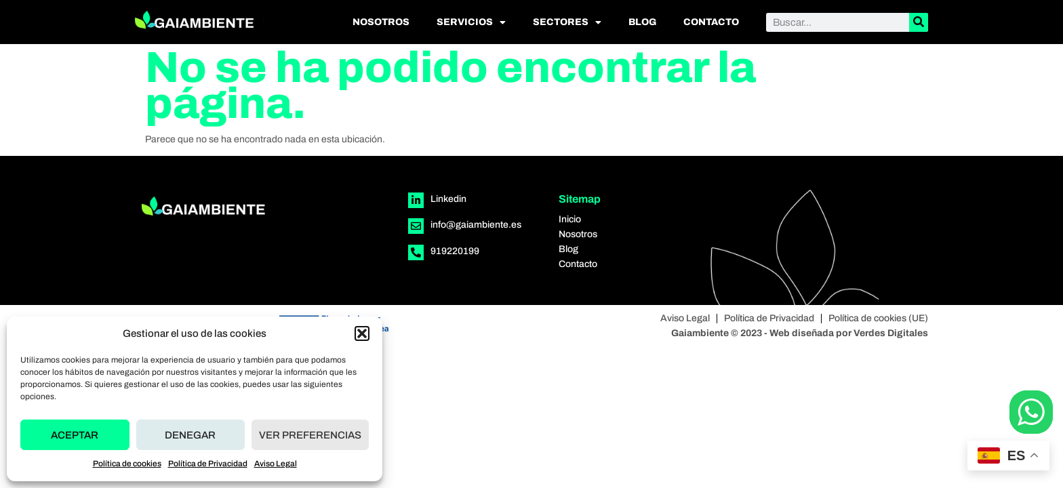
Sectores (567, 22)
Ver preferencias (310, 435)
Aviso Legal (275, 463)
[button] (362, 333)
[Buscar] (918, 22)
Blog (642, 22)
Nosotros (381, 22)
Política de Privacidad (207, 463)
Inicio (570, 219)
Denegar (190, 435)
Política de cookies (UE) (878, 318)
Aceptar (74, 435)
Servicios (471, 22)
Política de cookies (127, 463)
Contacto (711, 22)
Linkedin (448, 199)
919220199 (454, 251)
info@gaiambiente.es (475, 225)
